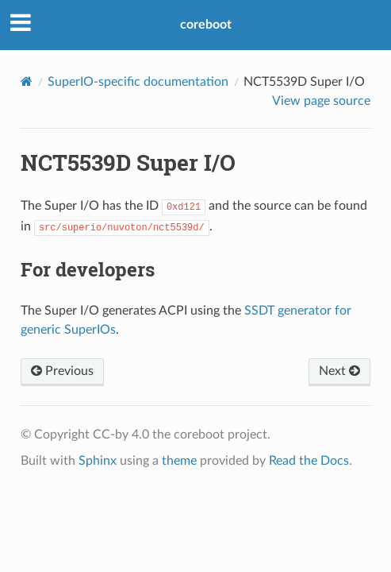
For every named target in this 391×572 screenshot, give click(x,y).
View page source (321, 101)
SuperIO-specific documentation (138, 81)
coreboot (206, 24)
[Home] (27, 81)
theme (179, 460)
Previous (62, 371)
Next (339, 371)
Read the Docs (309, 460)
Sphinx (98, 460)
